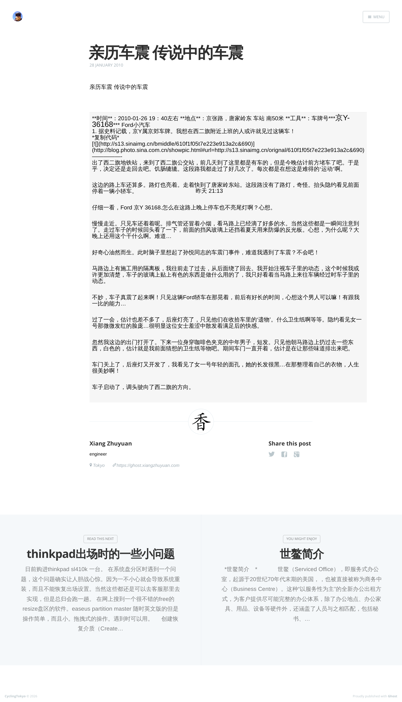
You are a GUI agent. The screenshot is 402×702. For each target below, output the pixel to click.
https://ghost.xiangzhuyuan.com (148, 465)
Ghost (392, 696)
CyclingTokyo (15, 696)
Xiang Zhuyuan (111, 443)
